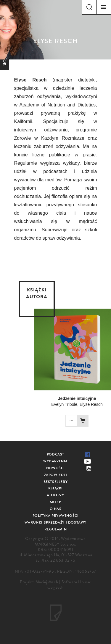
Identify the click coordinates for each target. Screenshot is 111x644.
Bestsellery (56, 481)
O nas (56, 508)
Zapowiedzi (55, 474)
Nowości (55, 468)
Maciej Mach (47, 582)
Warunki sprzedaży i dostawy (55, 522)
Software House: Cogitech (69, 584)
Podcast (55, 454)
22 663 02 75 (62, 560)
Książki (55, 488)
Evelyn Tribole (64, 404)
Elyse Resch (91, 404)
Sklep (55, 502)
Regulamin (55, 529)
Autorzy (55, 495)
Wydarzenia (55, 461)
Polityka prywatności (56, 515)
